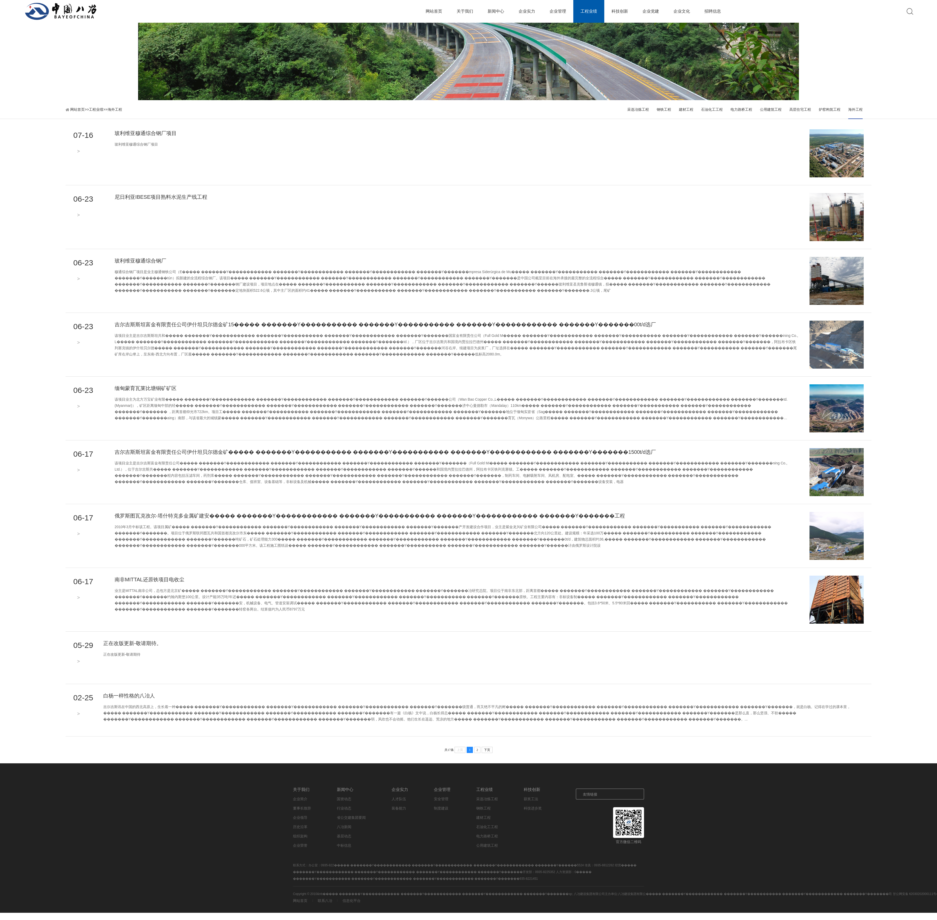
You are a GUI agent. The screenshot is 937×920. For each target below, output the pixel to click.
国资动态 (344, 799)
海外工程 (115, 109)
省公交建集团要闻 (351, 817)
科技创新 (620, 11)
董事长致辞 (302, 808)
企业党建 (650, 11)
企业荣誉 (300, 845)
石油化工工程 (712, 109)
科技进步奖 (533, 808)
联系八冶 (325, 901)
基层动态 (344, 836)
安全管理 (441, 799)
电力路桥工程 (741, 109)
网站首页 (434, 11)
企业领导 (300, 817)
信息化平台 (352, 901)
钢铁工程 (664, 109)
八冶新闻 (344, 827)
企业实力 (527, 11)
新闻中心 (496, 11)
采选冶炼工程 (638, 109)
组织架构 (300, 836)
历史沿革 (300, 827)
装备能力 (399, 808)
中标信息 (344, 845)
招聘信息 (712, 11)
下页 (487, 750)
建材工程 (686, 109)
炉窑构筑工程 (829, 109)
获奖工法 (531, 799)
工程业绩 (589, 11)
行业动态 (344, 808)
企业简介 (300, 799)
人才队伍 (399, 799)
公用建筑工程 (771, 109)
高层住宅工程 (800, 109)
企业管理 (558, 11)
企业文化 (681, 11)
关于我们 (465, 11)
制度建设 (441, 808)
